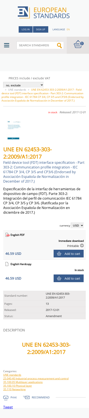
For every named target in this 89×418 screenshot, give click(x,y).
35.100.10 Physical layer (17, 386)
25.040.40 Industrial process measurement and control (36, 378)
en (68, 29)
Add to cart (72, 253)
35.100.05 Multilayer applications (23, 382)
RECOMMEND (41, 397)
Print (14, 397)
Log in (26, 29)
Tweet (8, 407)
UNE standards (17, 89)
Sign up (40, 29)
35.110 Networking (14, 389)
